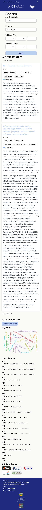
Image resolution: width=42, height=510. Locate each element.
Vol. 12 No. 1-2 (17, 401)
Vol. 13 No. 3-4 (7, 396)
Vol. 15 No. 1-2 (17, 385)
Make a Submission (10, 324)
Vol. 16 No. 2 (7, 380)
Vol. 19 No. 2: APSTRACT (10, 364)
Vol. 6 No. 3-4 (15, 434)
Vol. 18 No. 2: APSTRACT (10, 369)
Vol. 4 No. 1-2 (26, 444)
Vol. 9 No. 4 (6, 417)
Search (21, 53)
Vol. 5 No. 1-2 (16, 439)
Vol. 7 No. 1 (25, 428)
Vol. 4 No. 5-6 (7, 444)
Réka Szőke (8, 76)
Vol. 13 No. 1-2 (17, 396)
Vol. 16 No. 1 (16, 380)
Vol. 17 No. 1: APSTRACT (26, 374)
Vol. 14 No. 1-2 (17, 391)
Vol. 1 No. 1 (6, 460)
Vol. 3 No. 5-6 (7, 450)
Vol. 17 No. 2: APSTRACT (10, 374)
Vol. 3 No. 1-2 (26, 450)
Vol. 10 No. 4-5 (7, 412)
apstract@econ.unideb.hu (18, 484)
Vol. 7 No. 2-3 (16, 428)
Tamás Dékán (26, 72)
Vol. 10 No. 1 (28, 412)
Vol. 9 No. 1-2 (24, 417)
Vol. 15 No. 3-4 (7, 385)
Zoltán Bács (18, 76)
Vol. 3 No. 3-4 (16, 450)
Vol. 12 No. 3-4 (7, 401)
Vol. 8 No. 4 (6, 423)
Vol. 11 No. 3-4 (7, 407)
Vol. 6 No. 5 (6, 434)
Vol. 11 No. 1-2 (17, 407)
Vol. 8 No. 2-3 (15, 423)
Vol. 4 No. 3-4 (16, 444)
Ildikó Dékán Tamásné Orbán (14, 144)
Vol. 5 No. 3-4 (7, 439)
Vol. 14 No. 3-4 (7, 391)
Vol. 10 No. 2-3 (17, 412)
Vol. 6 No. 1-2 (25, 434)
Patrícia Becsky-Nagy (11, 72)
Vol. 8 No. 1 (24, 423)
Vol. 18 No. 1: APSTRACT (26, 369)
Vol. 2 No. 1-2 (7, 455)
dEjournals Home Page (11, 2)
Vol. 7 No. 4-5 (7, 428)
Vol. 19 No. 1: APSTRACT (26, 364)
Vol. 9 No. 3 (14, 417)
